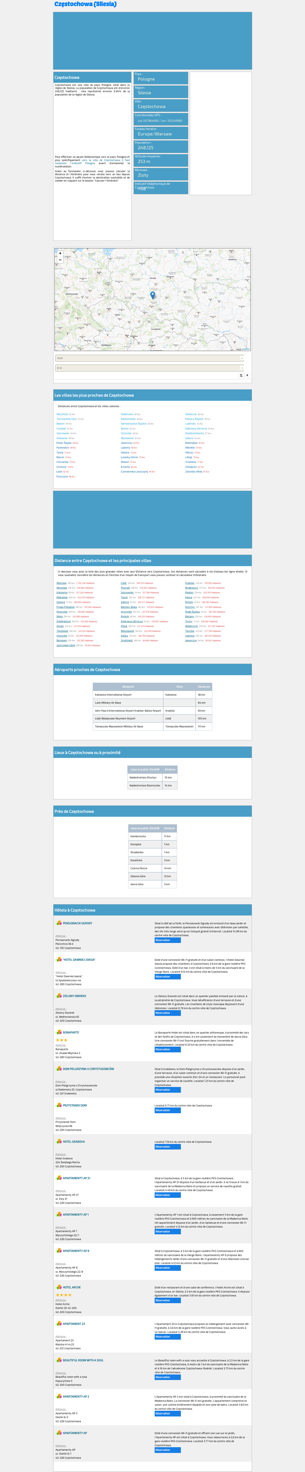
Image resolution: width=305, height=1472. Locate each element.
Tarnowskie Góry (67, 419)
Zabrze (189, 438)
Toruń (124, 597)
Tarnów (189, 631)
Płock (124, 626)
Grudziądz (127, 640)
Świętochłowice (194, 433)
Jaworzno (191, 640)
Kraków (189, 583)
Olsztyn (190, 607)
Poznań (125, 588)
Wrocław (62, 588)
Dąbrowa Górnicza (196, 428)
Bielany (189, 616)
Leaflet (245, 349)
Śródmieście (64, 621)
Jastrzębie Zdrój (66, 645)
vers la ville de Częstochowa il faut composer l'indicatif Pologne (92, 161)
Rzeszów (62, 612)
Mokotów (62, 597)
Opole (60, 626)
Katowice (62, 438)
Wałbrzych (191, 626)
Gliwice (61, 602)
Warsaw (62, 583)
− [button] (60, 260)
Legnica (189, 636)
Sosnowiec (63, 433)
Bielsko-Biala (129, 607)
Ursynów (126, 612)
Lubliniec (190, 424)
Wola (60, 616)
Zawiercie (191, 414)
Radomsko (127, 414)
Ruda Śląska (192, 612)
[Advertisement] (152, 40)
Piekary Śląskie (194, 419)
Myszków (62, 414)
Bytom (125, 428)
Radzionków (128, 419)
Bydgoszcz (191, 588)
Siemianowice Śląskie (133, 424)
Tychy (188, 621)
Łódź (124, 583)
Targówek (62, 631)
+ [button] (60, 254)
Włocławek (127, 631)
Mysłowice (127, 438)
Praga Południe (66, 607)
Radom (189, 592)
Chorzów (126, 433)
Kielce (188, 597)
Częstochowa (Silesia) (85, 3)
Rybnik (125, 616)
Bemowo (62, 640)
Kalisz (124, 636)
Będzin (61, 424)
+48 (142, 188)
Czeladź (61, 428)
